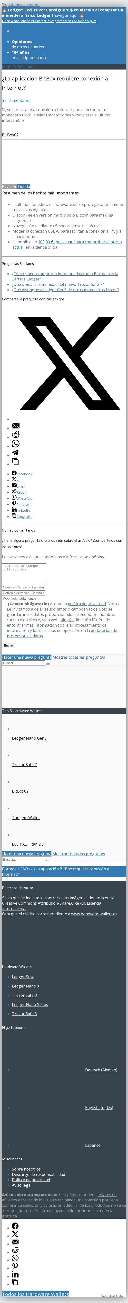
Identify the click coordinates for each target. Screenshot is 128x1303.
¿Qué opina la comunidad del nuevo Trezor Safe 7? (58, 284)
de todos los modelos (31, 33)
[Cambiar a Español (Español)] (56, 1149)
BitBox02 (10, 135)
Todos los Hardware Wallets (35, 1297)
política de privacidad (87, 607)
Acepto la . (55, 607)
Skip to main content (21, 4)
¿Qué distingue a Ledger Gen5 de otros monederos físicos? (65, 289)
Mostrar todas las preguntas (78, 661)
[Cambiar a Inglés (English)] (62, 1111)
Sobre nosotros (26, 1172)
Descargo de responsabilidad (38, 1178)
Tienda (23, 186)
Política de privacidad (31, 1183)
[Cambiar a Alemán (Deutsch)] (64, 1073)
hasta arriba (112, 1295)
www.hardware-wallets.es (94, 917)
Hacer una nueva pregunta (26, 661)
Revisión (9, 186)
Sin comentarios (16, 100)
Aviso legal (21, 1188)
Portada (9, 872)
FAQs (25, 872)
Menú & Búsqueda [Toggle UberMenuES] (19, 67)
